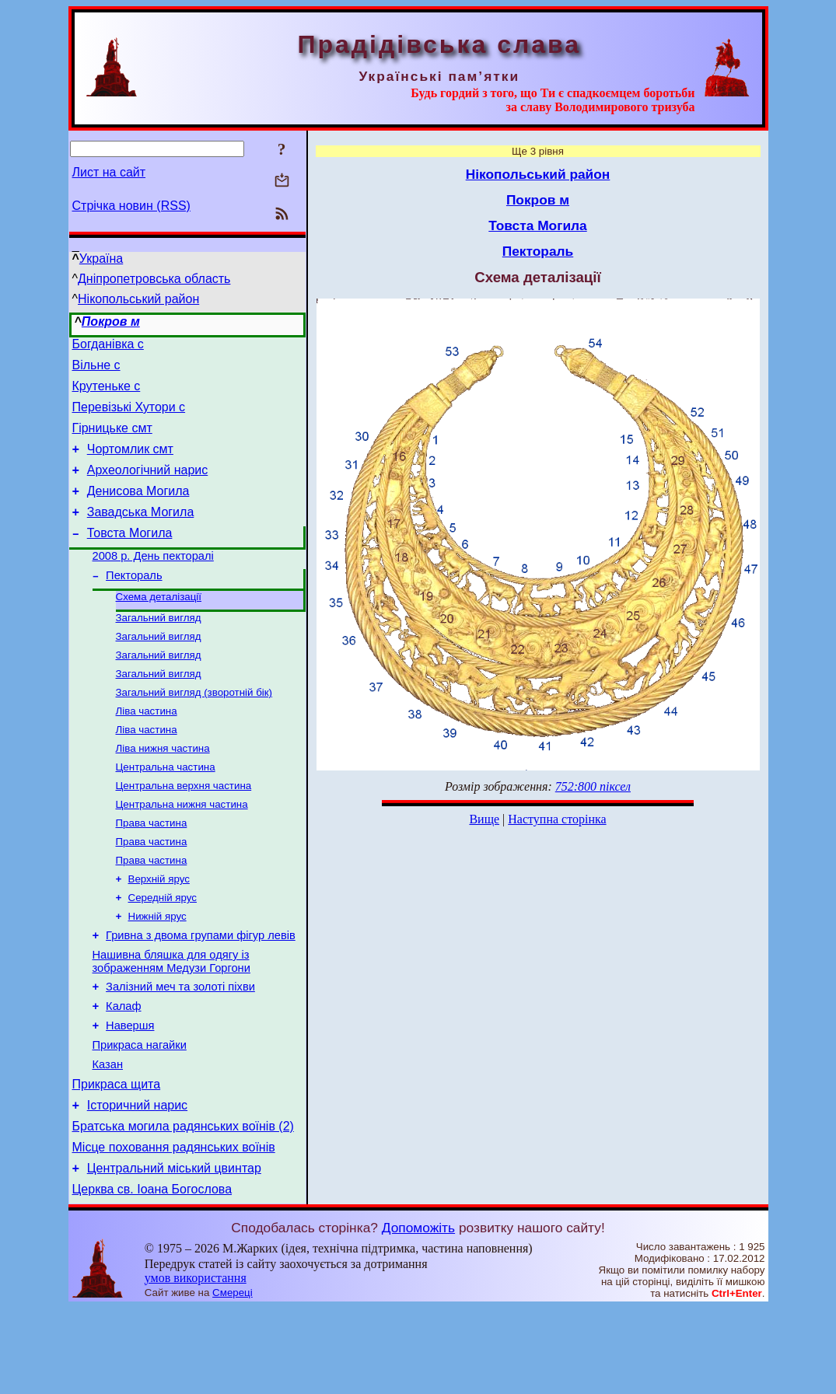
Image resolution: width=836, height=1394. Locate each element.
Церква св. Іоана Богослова (152, 1275)
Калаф (123, 1071)
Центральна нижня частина (182, 851)
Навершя (130, 1093)
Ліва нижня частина (163, 790)
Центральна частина (165, 810)
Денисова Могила (138, 509)
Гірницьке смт (112, 439)
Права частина (151, 871)
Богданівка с (108, 346)
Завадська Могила (140, 533)
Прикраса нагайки (140, 1115)
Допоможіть (418, 1314)
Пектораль (134, 603)
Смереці (232, 1379)
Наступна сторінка (557, 819)
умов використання (196, 1364)
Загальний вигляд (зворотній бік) (194, 729)
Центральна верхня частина (184, 831)
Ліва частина (146, 750)
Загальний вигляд (158, 649)
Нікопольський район (138, 299)
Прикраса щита (116, 1158)
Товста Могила (130, 556)
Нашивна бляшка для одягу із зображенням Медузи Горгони (171, 1022)
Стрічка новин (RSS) (131, 205)
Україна (101, 258)
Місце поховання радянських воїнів (173, 1228)
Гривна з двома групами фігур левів (201, 993)
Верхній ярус (159, 932)
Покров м (111, 321)
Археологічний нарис (147, 486)
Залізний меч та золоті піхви (180, 1049)
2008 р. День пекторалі (153, 581)
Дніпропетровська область (154, 278)
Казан (108, 1136)
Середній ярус (162, 952)
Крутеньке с (106, 393)
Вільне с (96, 369)
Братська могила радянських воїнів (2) (183, 1205)
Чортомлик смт (130, 463)
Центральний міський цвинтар (174, 1252)
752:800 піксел (593, 786)
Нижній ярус (157, 972)
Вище (484, 819)
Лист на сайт (109, 172)
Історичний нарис (137, 1182)
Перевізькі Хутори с (129, 416)
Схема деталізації (159, 626)
